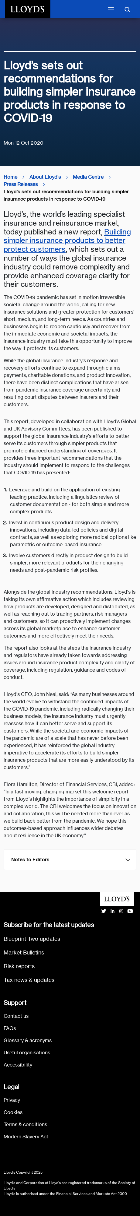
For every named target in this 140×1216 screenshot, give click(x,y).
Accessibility (18, 1065)
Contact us (16, 1016)
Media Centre (88, 177)
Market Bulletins (24, 952)
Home (10, 177)
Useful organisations (27, 1052)
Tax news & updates (29, 979)
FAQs (10, 1028)
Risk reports (19, 966)
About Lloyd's (45, 177)
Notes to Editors (30, 859)
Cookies (13, 1112)
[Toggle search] (127, 9)
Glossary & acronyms (28, 1040)
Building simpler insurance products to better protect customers (67, 240)
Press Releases (21, 184)
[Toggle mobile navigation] (110, 9)
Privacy (12, 1100)
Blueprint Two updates (32, 938)
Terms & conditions (25, 1124)
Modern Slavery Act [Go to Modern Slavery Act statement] (26, 1136)
